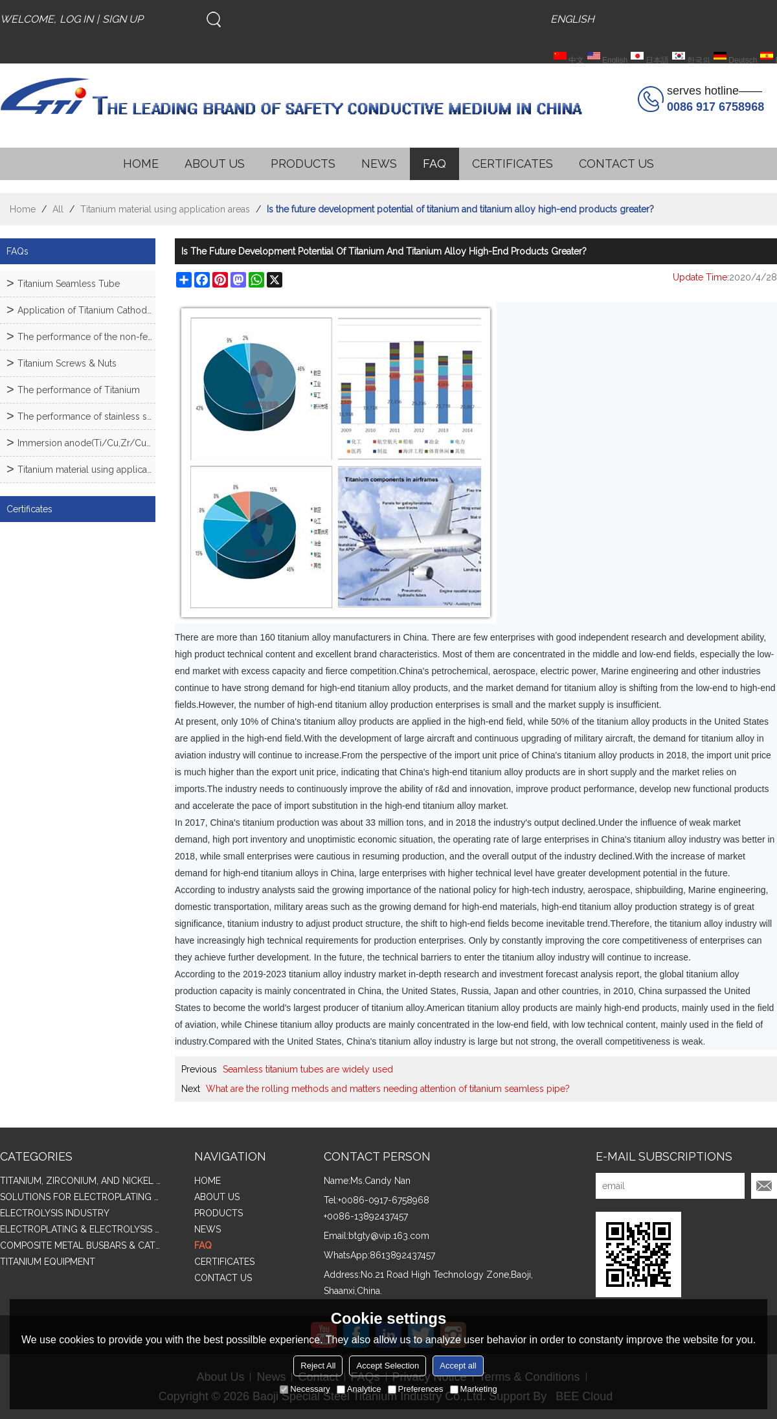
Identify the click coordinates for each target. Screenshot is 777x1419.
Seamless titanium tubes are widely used (308, 1069)
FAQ (434, 163)
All (57, 209)
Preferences (416, 1389)
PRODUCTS (303, 163)
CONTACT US (616, 163)
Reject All (317, 1365)
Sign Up (122, 19)
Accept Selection (387, 1365)
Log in (76, 19)
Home (23, 209)
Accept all (458, 1365)
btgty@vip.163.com (388, 1236)
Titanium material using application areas (165, 209)
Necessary (305, 1389)
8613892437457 (402, 1255)
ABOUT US (215, 163)
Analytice (359, 1389)
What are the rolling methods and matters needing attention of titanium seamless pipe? (388, 1089)
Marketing (473, 1389)
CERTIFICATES (512, 163)
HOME (141, 163)
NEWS (379, 163)
